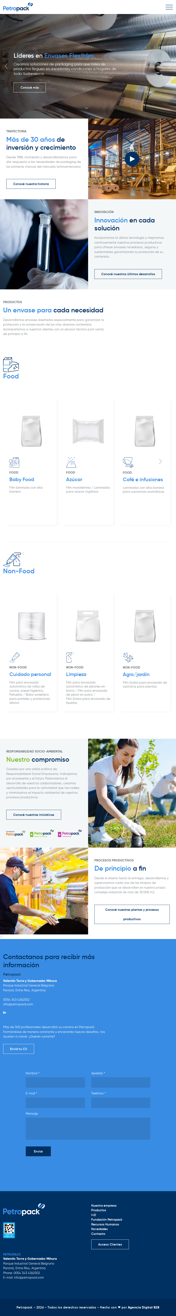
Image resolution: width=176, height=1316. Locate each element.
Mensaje (32, 1113)
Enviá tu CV (18, 1049)
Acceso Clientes (110, 1244)
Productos (98, 1210)
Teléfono (98, 1093)
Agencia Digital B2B (143, 1307)
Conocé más (30, 87)
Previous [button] (6, 66)
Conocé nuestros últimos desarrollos (128, 274)
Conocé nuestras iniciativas (33, 815)
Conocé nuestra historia (31, 184)
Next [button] (169, 66)
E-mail (31, 1093)
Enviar (38, 1151)
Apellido (98, 1073)
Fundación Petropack (106, 1219)
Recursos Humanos (105, 1224)
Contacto (98, 1234)
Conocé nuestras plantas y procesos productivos (132, 914)
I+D (93, 1215)
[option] (88, 66)
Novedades (99, 1229)
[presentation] (57, 1168)
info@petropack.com (18, 1004)
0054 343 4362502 (16, 1000)
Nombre (33, 1073)
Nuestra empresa (103, 1205)
